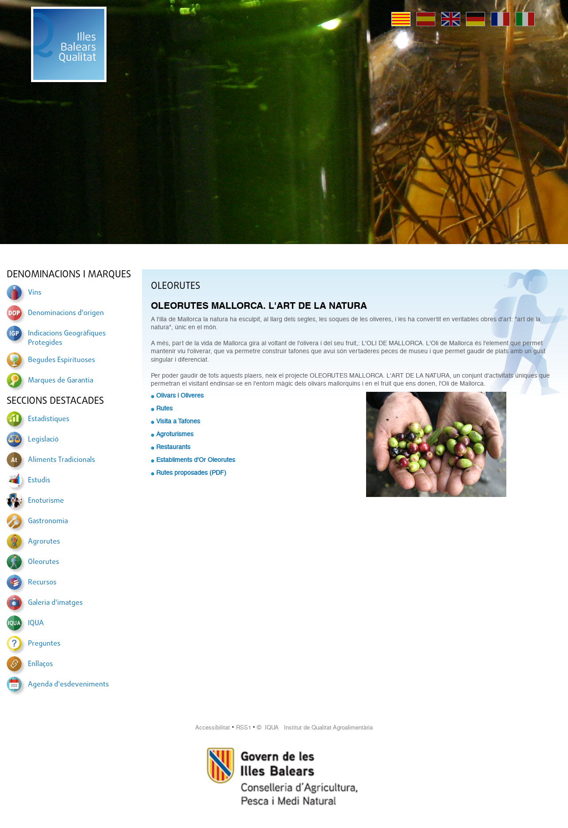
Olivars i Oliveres (180, 395)
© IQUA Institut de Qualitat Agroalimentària (315, 727)
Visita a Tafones (178, 421)
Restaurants (173, 446)
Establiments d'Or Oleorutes (195, 459)
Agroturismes (174, 434)
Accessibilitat (212, 727)
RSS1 (243, 727)
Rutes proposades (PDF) (191, 472)
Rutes (164, 408)
